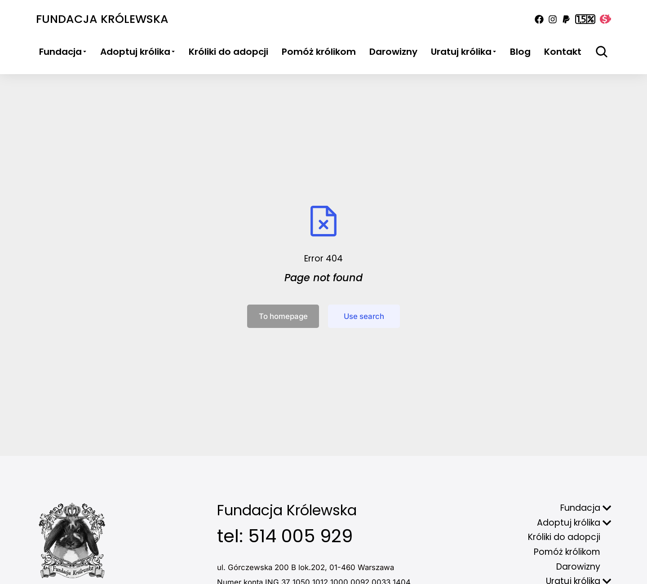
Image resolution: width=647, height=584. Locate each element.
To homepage (283, 316)
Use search (364, 316)
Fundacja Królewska (102, 19)
